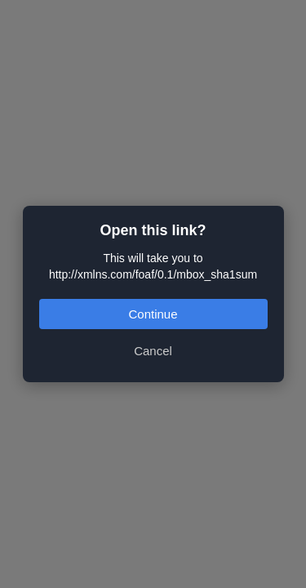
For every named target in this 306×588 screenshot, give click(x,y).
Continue (152, 314)
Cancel (153, 351)
